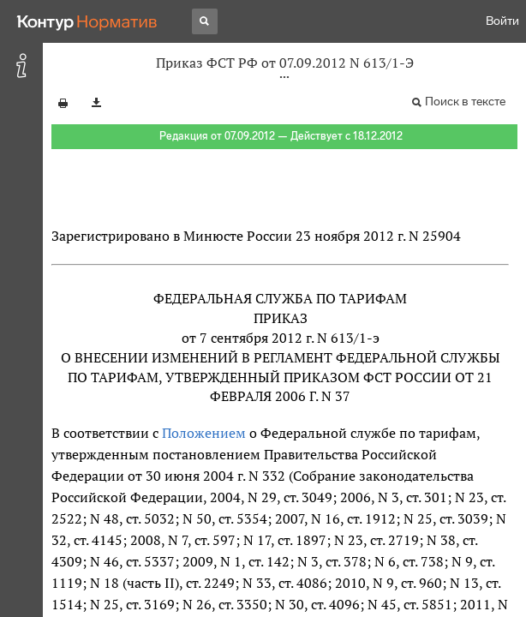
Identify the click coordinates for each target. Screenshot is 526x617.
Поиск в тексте (465, 101)
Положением (204, 432)
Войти (502, 21)
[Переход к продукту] (87, 21)
